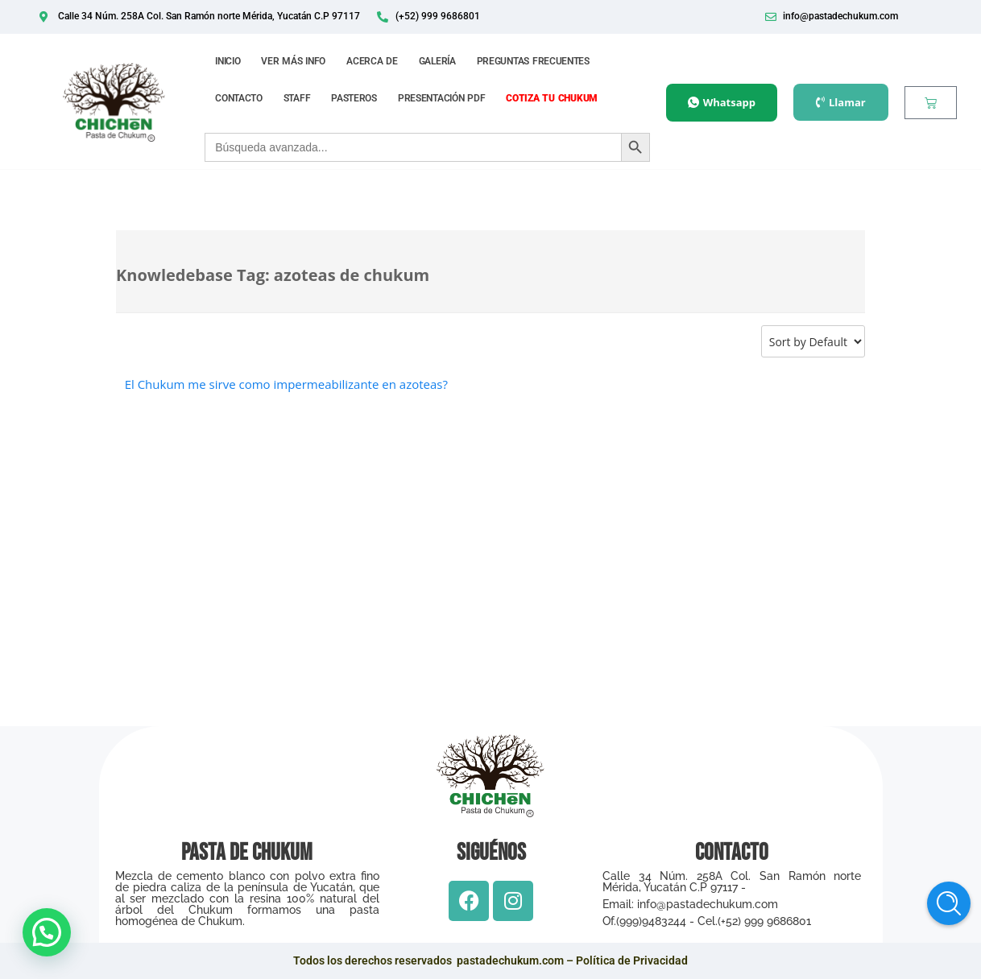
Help (949, 903)
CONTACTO (239, 98)
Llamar (841, 102)
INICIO (227, 61)
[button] (47, 932)
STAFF (297, 98)
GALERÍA (437, 61)
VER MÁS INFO (293, 61)
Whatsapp (721, 102)
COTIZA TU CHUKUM (552, 98)
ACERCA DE (372, 61)
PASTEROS (354, 98)
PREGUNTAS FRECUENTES (533, 61)
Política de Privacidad (632, 960)
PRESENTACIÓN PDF (441, 98)
